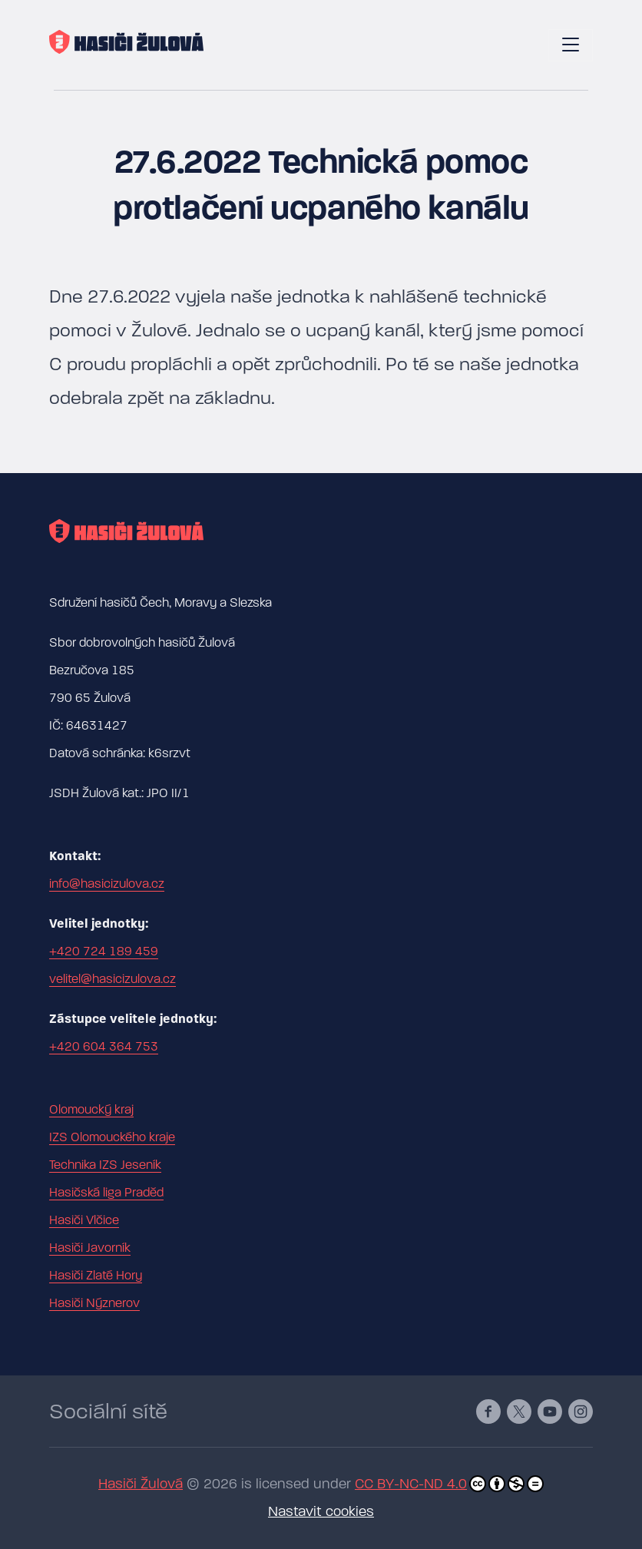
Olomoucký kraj (91, 1110)
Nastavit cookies (321, 1512)
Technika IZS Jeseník (105, 1165)
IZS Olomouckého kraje (112, 1137)
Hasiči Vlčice (84, 1220)
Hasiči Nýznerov (94, 1303)
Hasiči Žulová (140, 1484)
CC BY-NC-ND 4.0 (449, 1483)
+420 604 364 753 (103, 1047)
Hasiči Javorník (90, 1248)
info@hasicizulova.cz (106, 884)
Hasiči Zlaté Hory (95, 1276)
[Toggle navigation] (570, 45)
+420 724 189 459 (103, 951)
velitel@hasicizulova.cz (112, 979)
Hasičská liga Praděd (106, 1193)
